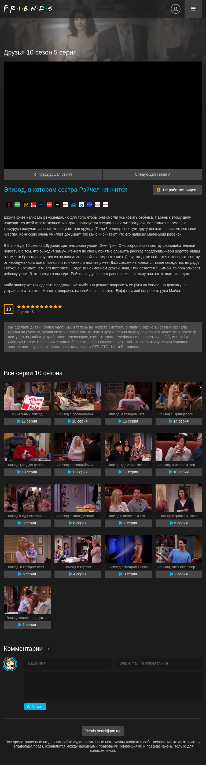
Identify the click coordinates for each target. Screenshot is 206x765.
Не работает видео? (177, 190)
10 (60, 306)
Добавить (35, 707)
